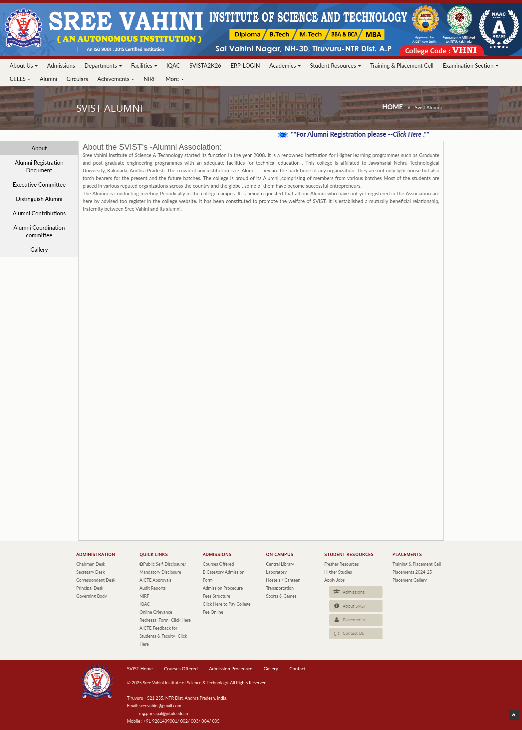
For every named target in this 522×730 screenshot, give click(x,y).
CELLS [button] (20, 78)
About (39, 148)
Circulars (77, 78)
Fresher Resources (341, 564)
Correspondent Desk (96, 580)
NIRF (149, 78)
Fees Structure (216, 596)
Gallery (39, 249)
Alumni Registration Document (39, 166)
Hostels (273, 580)
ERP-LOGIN (245, 65)
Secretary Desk (90, 572)
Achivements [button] (116, 78)
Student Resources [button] (335, 65)
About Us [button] (24, 65)
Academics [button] (285, 65)
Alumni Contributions (39, 213)
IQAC (173, 65)
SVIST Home (139, 668)
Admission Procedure (223, 588)
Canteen (292, 580)
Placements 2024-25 (412, 572)
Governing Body (91, 596)
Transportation (280, 588)
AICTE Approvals (155, 580)
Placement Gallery (409, 580)
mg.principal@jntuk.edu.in (163, 713)
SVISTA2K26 (205, 65)
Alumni (48, 78)
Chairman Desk (90, 564)
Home (392, 107)
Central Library (280, 564)
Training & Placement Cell (401, 65)
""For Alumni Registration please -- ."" (364, 134)
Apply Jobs (334, 580)
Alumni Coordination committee (39, 231)
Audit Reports (152, 588)
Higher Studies (338, 572)
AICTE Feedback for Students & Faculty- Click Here (163, 636)
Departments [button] (103, 65)
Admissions (61, 65)
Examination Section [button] (470, 65)
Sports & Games (281, 596)
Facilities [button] (144, 65)
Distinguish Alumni (39, 198)
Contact (297, 668)
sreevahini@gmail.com (160, 705)
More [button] (174, 78)
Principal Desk (89, 588)
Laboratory (276, 572)
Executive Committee (39, 184)
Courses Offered (218, 564)
